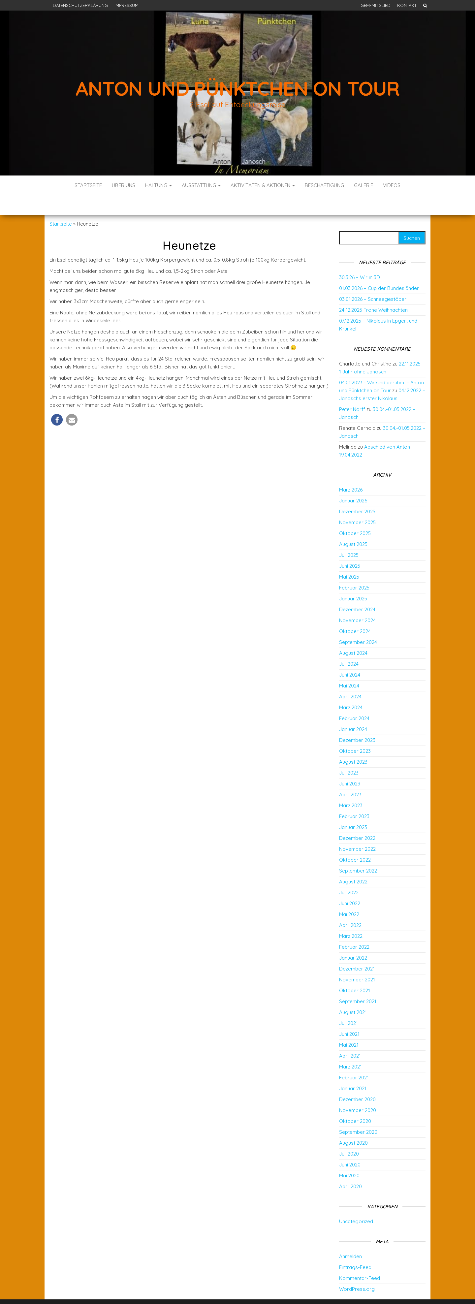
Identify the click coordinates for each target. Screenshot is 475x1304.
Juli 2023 (349, 753)
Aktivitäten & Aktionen (263, 185)
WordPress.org (357, 1269)
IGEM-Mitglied (375, 5)
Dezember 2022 (357, 818)
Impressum (126, 5)
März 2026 (351, 470)
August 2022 (353, 862)
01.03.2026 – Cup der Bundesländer (379, 268)
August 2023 (353, 742)
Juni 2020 (350, 1145)
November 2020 (357, 1090)
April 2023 (350, 775)
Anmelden (350, 1236)
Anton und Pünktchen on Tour (237, 88)
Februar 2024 (354, 698)
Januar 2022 (353, 938)
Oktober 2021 (354, 971)
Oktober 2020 (355, 1101)
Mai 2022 (349, 894)
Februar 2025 (354, 568)
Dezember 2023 (357, 720)
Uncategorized (356, 1201)
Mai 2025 (349, 557)
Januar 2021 (352, 1068)
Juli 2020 (349, 1134)
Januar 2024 (353, 709)
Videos (391, 185)
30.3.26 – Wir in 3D (359, 257)
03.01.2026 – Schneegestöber (372, 279)
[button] (57, 400)
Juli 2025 (349, 535)
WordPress (240, 1290)
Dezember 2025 (357, 492)
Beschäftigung (324, 185)
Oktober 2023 (355, 731)
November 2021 (357, 960)
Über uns (123, 185)
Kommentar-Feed (359, 1258)
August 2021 (353, 992)
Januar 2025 (353, 579)
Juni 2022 (349, 883)
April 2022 (350, 905)
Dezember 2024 (357, 590)
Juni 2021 (349, 1014)
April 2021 (350, 1036)
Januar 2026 (353, 481)
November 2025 (357, 502)
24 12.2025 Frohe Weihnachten (373, 290)
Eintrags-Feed (355, 1247)
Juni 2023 (349, 764)
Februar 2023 (354, 796)
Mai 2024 (349, 666)
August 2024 (353, 633)
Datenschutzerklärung (80, 5)
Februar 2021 (354, 1058)
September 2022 (358, 851)
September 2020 (358, 1112)
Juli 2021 (348, 1003)
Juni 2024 (349, 655)
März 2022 (351, 916)
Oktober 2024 (355, 611)
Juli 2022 (349, 873)
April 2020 (350, 1166)
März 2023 (351, 785)
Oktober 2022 (355, 840)
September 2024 (358, 622)
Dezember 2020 (357, 1079)
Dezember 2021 (357, 949)
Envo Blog (286, 1290)
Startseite (88, 185)
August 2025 (353, 524)
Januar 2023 (353, 807)
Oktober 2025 (355, 513)
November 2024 (357, 600)
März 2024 (351, 687)
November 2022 (357, 829)
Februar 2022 (354, 927)
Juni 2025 (349, 546)
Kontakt (407, 5)
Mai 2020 (349, 1156)
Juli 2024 (349, 644)
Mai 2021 (349, 1025)
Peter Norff (352, 389)
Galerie (363, 185)
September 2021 (357, 981)
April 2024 (350, 677)
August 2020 (353, 1123)
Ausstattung (201, 185)
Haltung (158, 185)
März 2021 (350, 1047)
